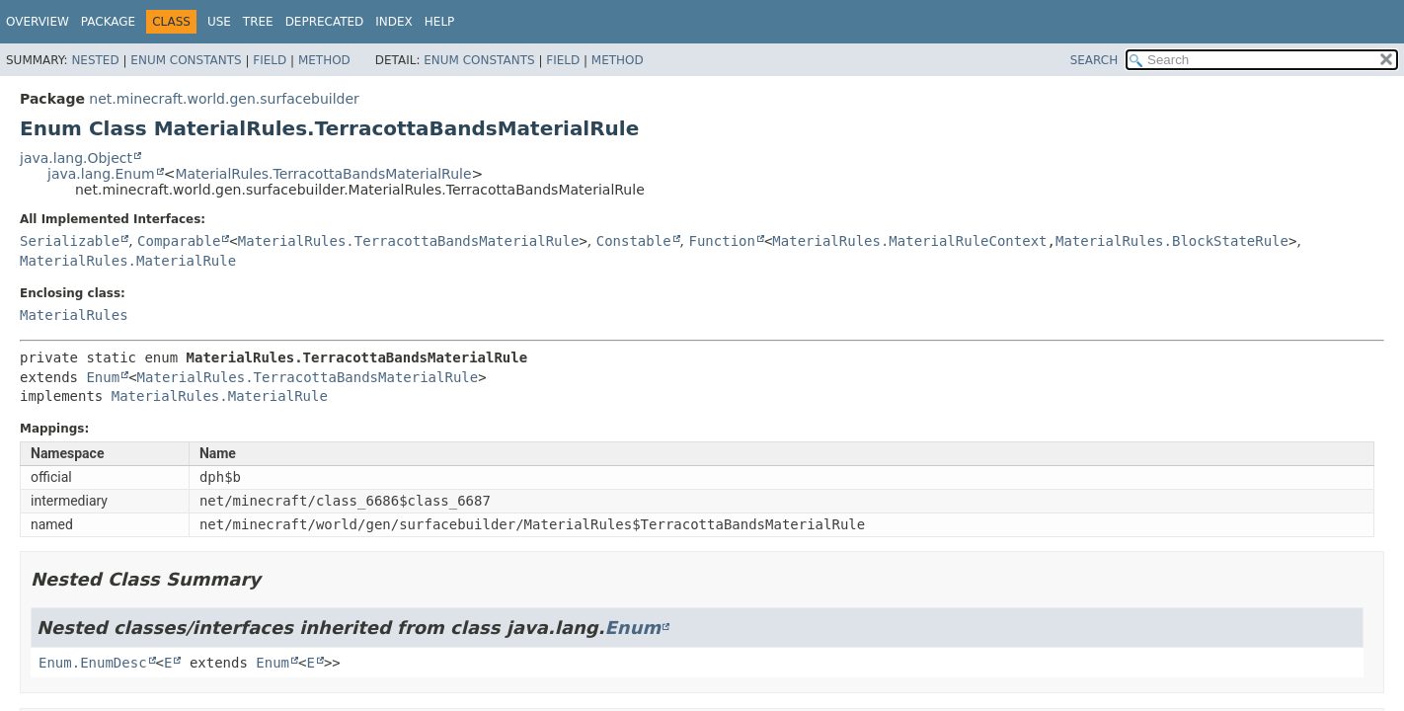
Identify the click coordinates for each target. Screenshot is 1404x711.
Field (269, 60)
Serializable (69, 241)
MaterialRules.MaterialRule (128, 261)
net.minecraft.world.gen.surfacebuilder (223, 99)
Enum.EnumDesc (93, 663)
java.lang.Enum (101, 174)
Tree (258, 22)
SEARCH (1094, 60)
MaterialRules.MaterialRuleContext (909, 241)
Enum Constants (185, 60)
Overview (37, 22)
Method (324, 60)
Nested (94, 60)
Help (440, 22)
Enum (102, 377)
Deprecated (324, 22)
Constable (633, 241)
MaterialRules (74, 315)
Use (219, 22)
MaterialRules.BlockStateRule (1171, 241)
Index (394, 22)
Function (721, 241)
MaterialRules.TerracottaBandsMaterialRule (323, 174)
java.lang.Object (76, 158)
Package (108, 22)
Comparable (178, 241)
